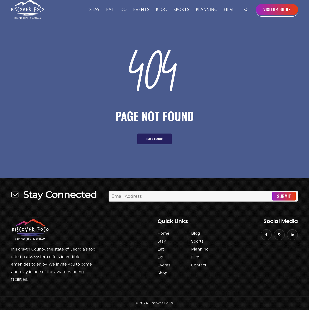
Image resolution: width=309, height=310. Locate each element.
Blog (195, 233)
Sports (197, 241)
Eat (161, 249)
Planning (200, 249)
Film (195, 257)
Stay (162, 241)
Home (163, 233)
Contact (198, 265)
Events (164, 265)
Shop (162, 273)
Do (160, 257)
